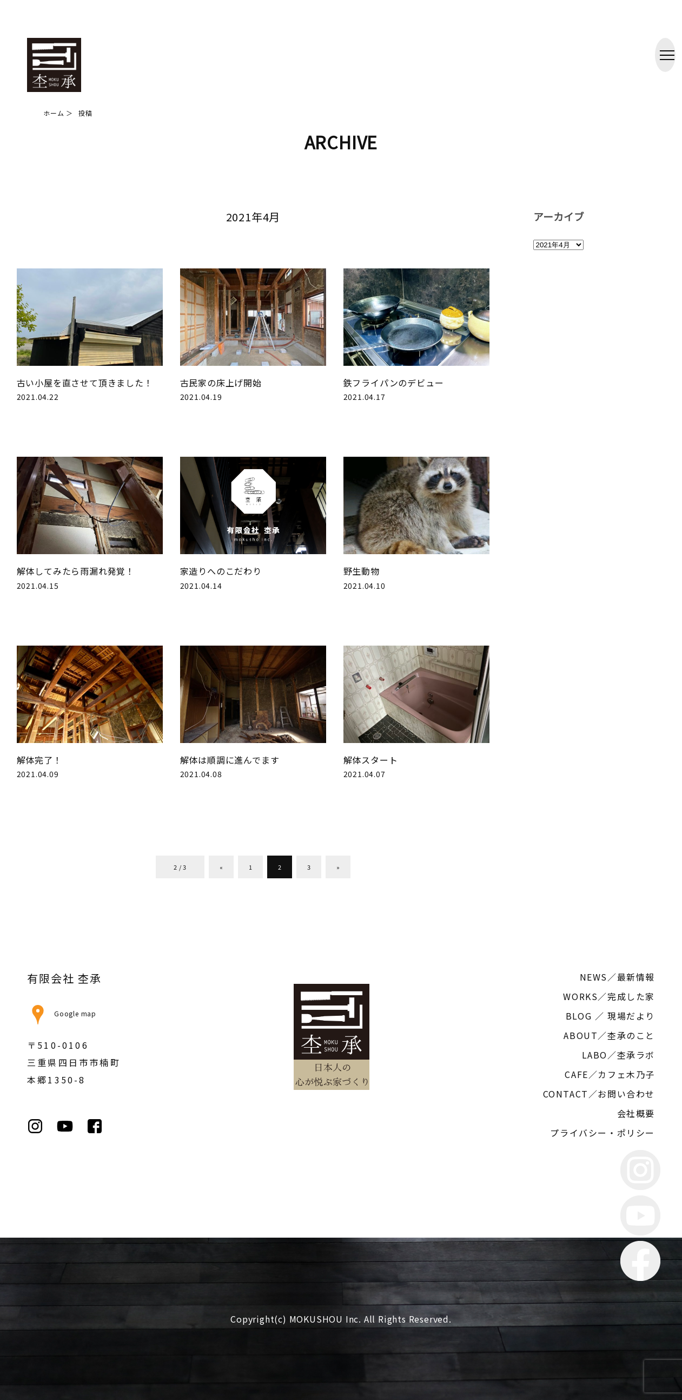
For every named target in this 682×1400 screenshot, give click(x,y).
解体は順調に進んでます (230, 759)
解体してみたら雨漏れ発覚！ (76, 570)
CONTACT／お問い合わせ (599, 1093)
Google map (61, 1013)
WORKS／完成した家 (609, 996)
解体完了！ (39, 759)
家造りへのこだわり (221, 570)
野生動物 (361, 570)
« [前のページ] (221, 867)
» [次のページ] (338, 867)
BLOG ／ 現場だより (610, 1015)
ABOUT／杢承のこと (609, 1035)
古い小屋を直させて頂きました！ (85, 382)
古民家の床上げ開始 (221, 382)
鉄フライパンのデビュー (393, 382)
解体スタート (370, 759)
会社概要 (636, 1113)
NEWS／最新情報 (617, 976)
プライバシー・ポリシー (602, 1132)
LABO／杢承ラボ (618, 1054)
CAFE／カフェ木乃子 (610, 1074)
